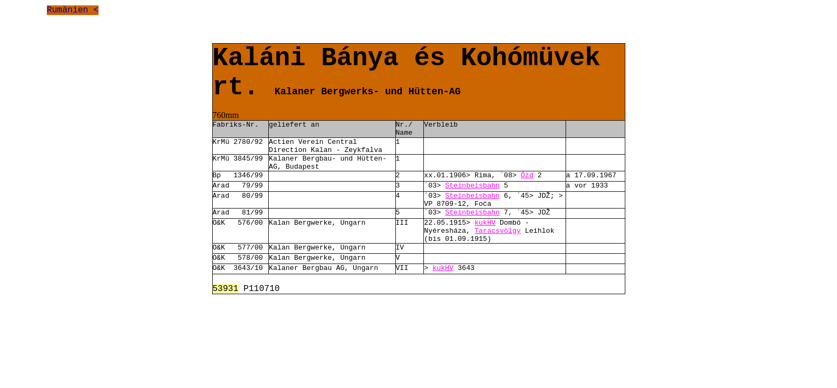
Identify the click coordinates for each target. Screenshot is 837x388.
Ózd (527, 175)
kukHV (485, 223)
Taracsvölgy (498, 231)
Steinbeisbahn (472, 186)
